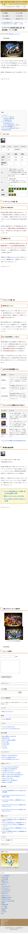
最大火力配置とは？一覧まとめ (9, 736)
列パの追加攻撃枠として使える (11, 125)
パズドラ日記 (4, 906)
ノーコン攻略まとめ (6, 18)
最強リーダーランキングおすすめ (14, 496)
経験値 (3, 902)
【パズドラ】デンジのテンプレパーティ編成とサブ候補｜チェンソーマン (14, 810)
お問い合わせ (5, 921)
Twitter (3, 922)
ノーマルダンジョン (6, 891)
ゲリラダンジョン (5, 887)
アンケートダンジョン (6, 886)
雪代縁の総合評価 (6, 129)
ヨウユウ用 (4, 747)
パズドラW (4, 911)
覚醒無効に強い (7, 120)
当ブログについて (5, 919)
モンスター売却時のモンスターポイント (11, 759)
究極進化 (3, 909)
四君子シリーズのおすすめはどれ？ (10, 755)
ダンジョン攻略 (19, 13)
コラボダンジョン (5, 882)
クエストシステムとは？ (7, 778)
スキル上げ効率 (5, 16)
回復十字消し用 (5, 738)
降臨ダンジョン (5, 880)
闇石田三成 (4, 418)
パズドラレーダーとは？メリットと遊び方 (11, 772)
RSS (3, 925)
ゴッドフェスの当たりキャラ (8, 726)
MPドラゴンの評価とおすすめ (8, 757)
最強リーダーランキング (7, 711)
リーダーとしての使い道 (7, 117)
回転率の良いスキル (8, 123)
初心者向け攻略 (5, 904)
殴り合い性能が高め (8, 118)
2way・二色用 (5, 741)
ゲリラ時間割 (4, 13)
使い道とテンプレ (19, 18)
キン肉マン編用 (5, 743)
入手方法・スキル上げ (6, 899)
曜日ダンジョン (5, 893)
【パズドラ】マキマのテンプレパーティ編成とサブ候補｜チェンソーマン (14, 805)
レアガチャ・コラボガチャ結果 (8, 900)
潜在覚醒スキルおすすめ (6, 897)
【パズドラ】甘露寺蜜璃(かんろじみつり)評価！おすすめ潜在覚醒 (14, 791)
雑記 (2, 913)
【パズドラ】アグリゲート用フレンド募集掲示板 (13, 824)
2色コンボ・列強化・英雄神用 (8, 740)
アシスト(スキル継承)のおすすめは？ (10, 128)
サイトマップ (5, 923)
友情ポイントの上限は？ (7, 782)
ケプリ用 (4, 745)
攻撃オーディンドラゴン (13, 257)
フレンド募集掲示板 (6, 719)
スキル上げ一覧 (19, 16)
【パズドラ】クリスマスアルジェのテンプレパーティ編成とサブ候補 (14, 796)
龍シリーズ (4, 884)
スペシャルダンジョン (6, 889)
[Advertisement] (14, 94)
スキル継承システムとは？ (8, 770)
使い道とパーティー (14, 34)
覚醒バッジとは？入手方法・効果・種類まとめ (12, 774)
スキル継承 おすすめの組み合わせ (9, 768)
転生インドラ (4, 426)
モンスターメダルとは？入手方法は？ (10, 766)
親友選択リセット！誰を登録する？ (10, 780)
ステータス (4, 115)
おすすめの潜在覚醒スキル (8, 126)
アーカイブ (3, 840)
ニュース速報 (4, 908)
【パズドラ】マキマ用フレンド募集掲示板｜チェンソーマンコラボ (14, 800)
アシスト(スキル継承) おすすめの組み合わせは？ (14, 440)
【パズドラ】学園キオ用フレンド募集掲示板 (12, 822)
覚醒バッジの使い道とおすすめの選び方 (11, 776)
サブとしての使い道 (6, 121)
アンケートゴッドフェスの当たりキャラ (11, 728)
